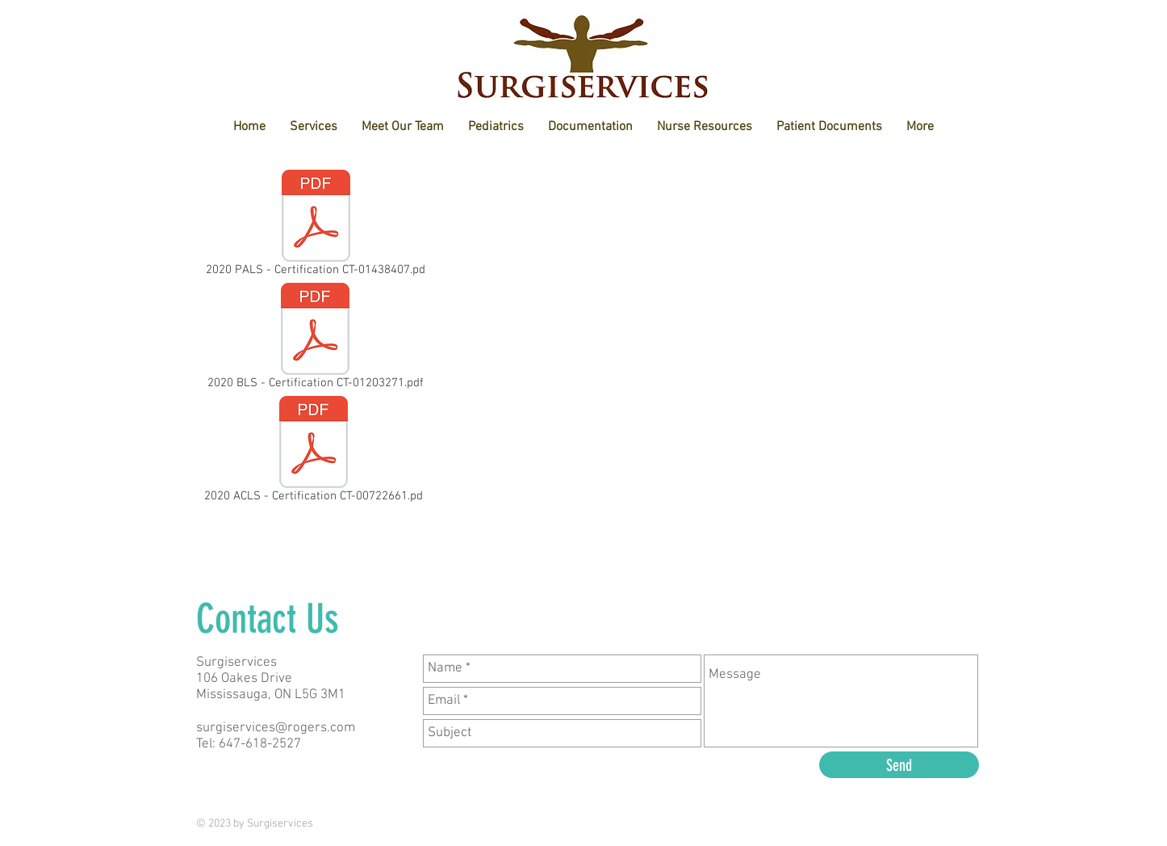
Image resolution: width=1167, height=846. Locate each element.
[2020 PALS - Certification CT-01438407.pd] (315, 226)
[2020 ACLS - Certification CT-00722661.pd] (313, 452)
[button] (402, 127)
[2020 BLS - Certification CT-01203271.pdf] (315, 339)
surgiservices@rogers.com (275, 728)
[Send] (899, 764)
